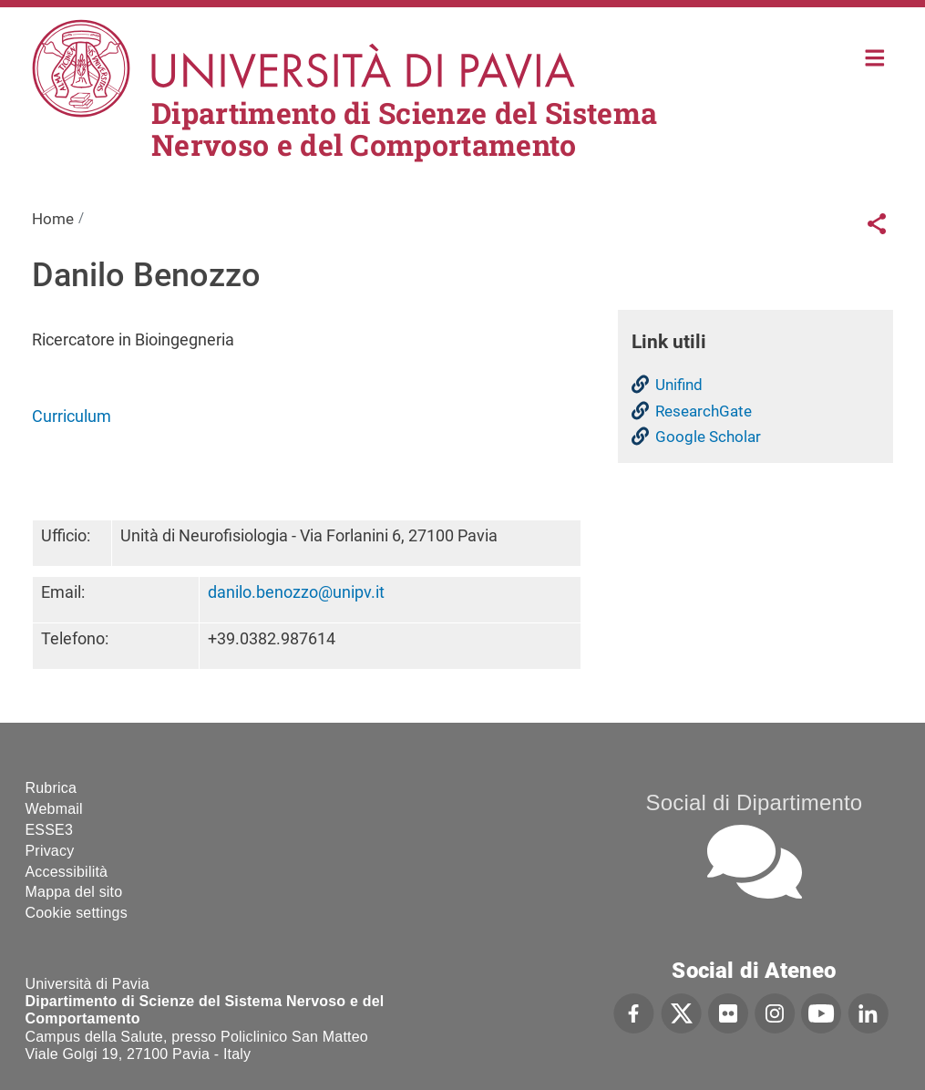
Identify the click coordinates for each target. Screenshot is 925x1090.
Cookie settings (77, 912)
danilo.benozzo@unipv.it (296, 592)
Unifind (679, 384)
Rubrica (51, 788)
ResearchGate (703, 411)
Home (875, 56)
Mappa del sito (74, 892)
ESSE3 (50, 830)
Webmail (54, 809)
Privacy (50, 851)
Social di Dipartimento (754, 802)
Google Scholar (708, 436)
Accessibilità (67, 871)
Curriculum (71, 416)
